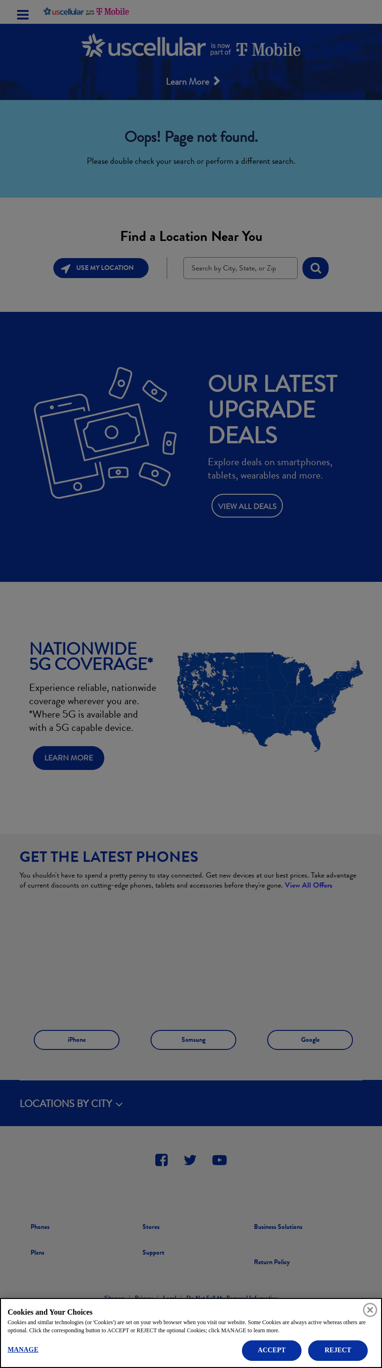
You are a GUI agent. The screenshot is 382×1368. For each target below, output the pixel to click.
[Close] (370, 1310)
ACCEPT (271, 1350)
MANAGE (23, 1349)
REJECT (337, 1350)
